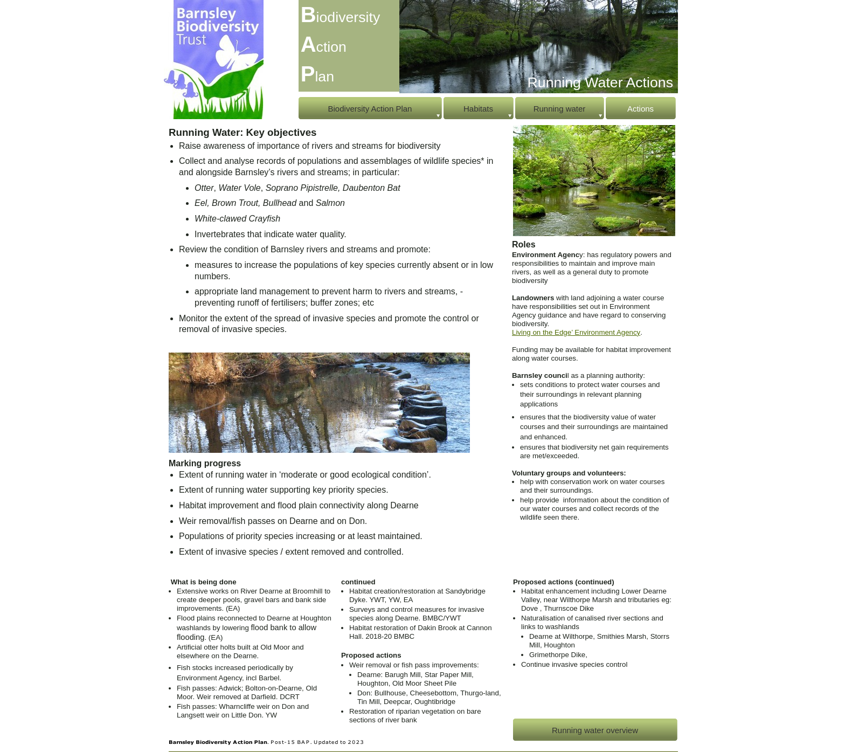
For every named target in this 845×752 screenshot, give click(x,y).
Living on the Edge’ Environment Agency (576, 332)
